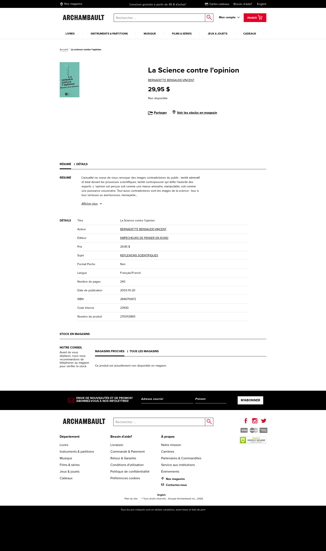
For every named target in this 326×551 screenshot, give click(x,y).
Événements (170, 471)
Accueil (64, 49)
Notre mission (171, 444)
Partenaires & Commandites (181, 458)
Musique (150, 34)
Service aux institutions (178, 464)
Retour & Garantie (123, 458)
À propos (168, 436)
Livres (70, 34)
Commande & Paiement (127, 451)
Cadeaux (249, 34)
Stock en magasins (75, 334)
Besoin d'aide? (242, 4)
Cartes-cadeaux (217, 4)
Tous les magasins (144, 351)
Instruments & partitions (109, 34)
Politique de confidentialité (129, 471)
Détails (82, 164)
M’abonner (250, 400)
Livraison (116, 444)
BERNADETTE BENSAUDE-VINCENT (171, 80)
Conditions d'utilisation (127, 464)
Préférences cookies (125, 478)
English (261, 4)
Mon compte (227, 17)
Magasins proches (109, 351)
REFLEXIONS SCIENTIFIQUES (139, 255)
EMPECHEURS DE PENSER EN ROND (144, 238)
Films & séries (182, 34)
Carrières (167, 451)
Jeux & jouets (217, 34)
